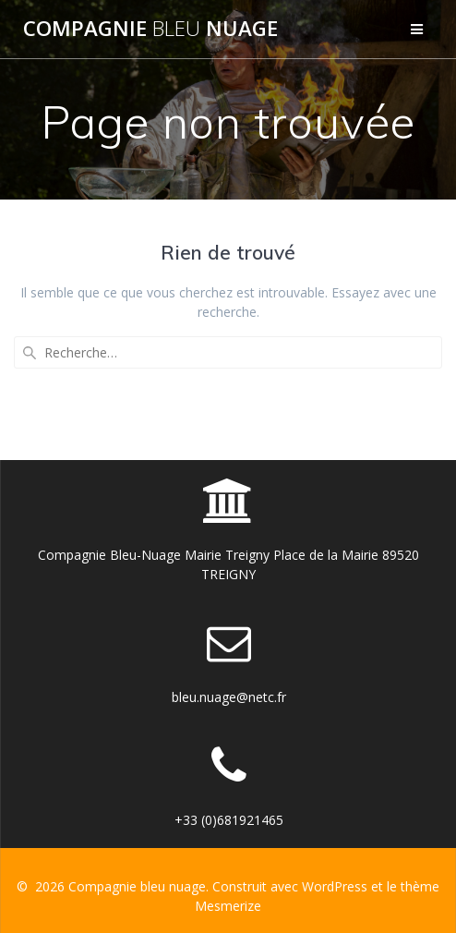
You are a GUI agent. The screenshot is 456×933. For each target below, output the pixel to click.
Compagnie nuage (150, 28)
